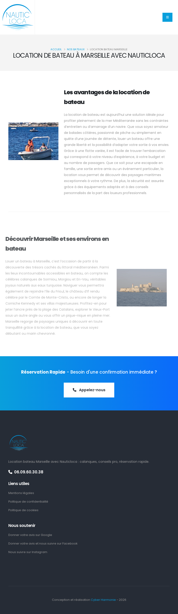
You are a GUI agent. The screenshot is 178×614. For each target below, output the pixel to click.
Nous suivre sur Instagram (27, 552)
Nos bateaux (76, 49)
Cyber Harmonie (103, 600)
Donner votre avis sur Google (30, 535)
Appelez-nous (89, 390)
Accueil (56, 49)
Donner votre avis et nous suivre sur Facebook (42, 543)
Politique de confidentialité (28, 502)
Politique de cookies (23, 510)
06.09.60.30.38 (25, 472)
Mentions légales (21, 493)
